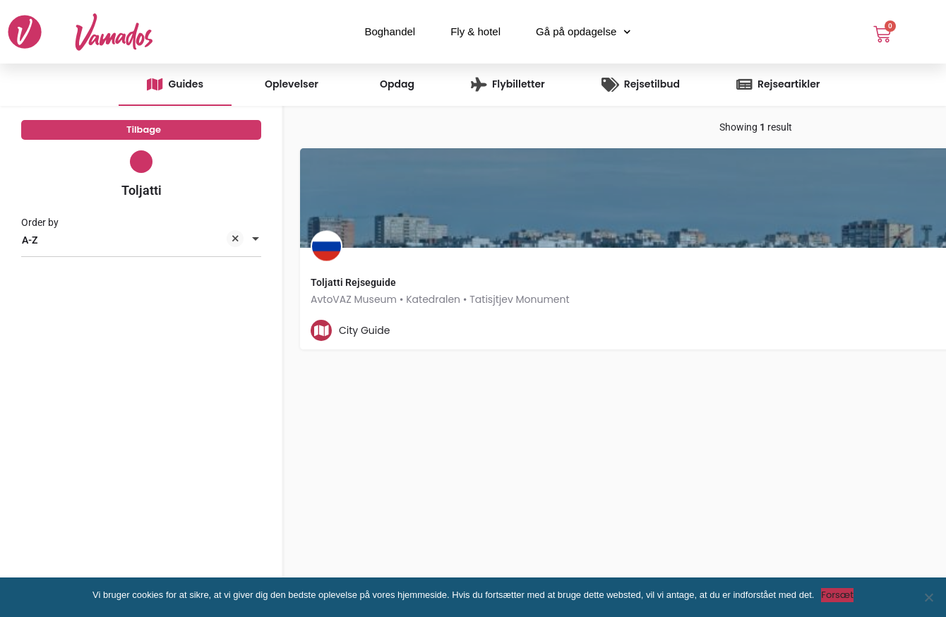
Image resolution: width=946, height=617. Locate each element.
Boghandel (389, 31)
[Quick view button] (533, 330)
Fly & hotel (475, 31)
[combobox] (141, 252)
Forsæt (837, 594)
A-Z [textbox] (133, 253)
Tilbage (144, 134)
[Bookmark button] (560, 330)
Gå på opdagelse (583, 32)
